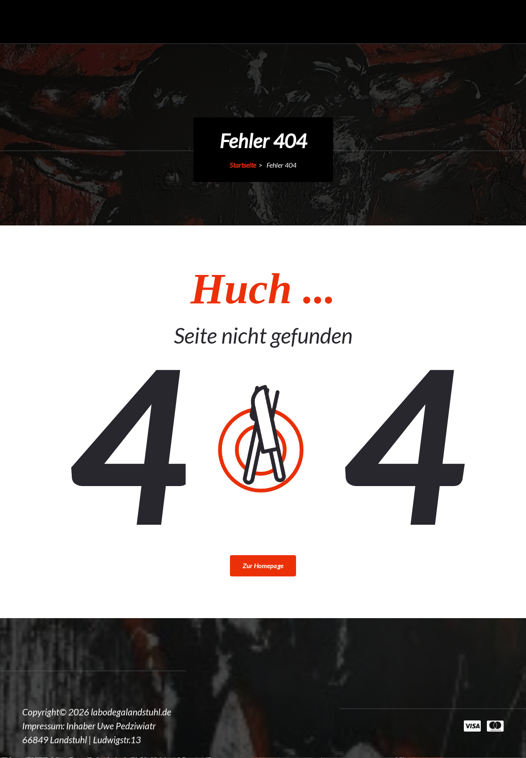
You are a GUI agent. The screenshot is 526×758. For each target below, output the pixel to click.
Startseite (243, 165)
